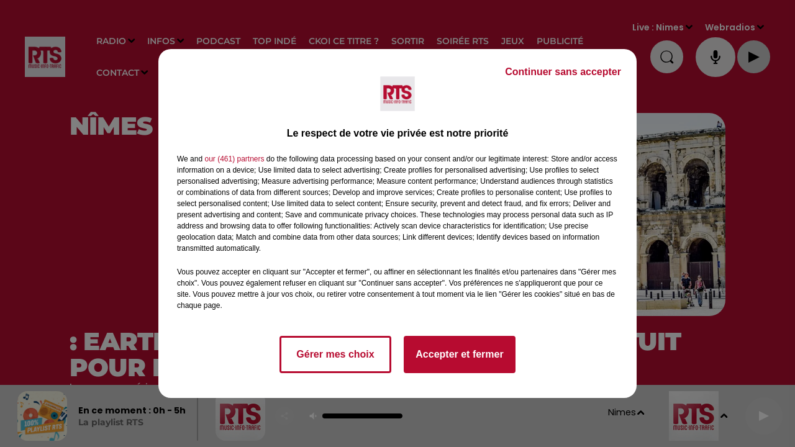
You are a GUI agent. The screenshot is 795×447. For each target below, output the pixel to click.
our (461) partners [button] (234, 159)
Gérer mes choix (335, 354)
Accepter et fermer (459, 354)
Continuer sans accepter (563, 71)
